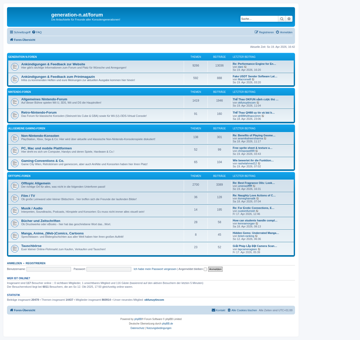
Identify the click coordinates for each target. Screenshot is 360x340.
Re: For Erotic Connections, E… (253, 207)
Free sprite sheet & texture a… (252, 147)
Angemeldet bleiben (192, 268)
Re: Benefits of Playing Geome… (254, 135)
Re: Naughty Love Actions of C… (254, 195)
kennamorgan (246, 223)
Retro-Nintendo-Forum (38, 112)
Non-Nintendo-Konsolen (40, 136)
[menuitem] (37, 32)
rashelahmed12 (247, 163)
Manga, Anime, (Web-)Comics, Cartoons (52, 233)
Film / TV (28, 196)
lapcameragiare (247, 249)
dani (240, 66)
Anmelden (14, 263)
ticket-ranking (246, 235)
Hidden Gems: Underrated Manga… (256, 232)
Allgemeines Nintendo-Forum (44, 99)
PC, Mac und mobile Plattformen (46, 148)
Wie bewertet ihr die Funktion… (253, 160)
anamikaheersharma (250, 138)
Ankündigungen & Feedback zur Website (53, 64)
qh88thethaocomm (249, 115)
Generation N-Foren (22, 57)
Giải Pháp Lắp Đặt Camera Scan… (255, 245)
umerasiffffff (245, 185)
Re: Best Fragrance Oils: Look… (254, 182)
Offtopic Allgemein (35, 183)
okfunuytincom (247, 102)
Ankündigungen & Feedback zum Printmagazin (58, 77)
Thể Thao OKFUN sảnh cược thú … (255, 99)
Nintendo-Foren (19, 92)
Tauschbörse (31, 246)
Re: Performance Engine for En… (254, 63)
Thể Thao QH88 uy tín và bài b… (254, 112)
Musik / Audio (31, 208)
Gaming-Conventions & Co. (42, 161)
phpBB (138, 319)
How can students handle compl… (255, 220)
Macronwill (244, 79)
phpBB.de (167, 323)
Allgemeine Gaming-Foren (26, 128)
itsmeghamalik (247, 198)
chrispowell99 (246, 150)
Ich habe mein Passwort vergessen (155, 268)
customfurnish (246, 210)
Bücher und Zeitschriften (40, 221)
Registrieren (36, 263)
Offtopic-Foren (19, 176)
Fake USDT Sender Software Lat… (255, 76)
